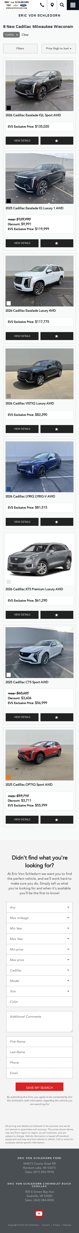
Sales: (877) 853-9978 (39, 1172)
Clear (25, 35)
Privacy (56, 1225)
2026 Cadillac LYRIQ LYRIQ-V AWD (30, 496)
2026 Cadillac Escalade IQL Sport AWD (33, 115)
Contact (46, 1225)
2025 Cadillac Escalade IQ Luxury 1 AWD (34, 208)
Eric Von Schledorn (40, 15)
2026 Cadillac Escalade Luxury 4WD (30, 311)
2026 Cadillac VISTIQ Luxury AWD (29, 403)
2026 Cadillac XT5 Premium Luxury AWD (34, 589)
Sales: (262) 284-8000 (39, 1200)
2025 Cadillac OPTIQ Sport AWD (28, 785)
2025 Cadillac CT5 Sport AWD (26, 682)
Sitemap (67, 1225)
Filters (20, 48)
